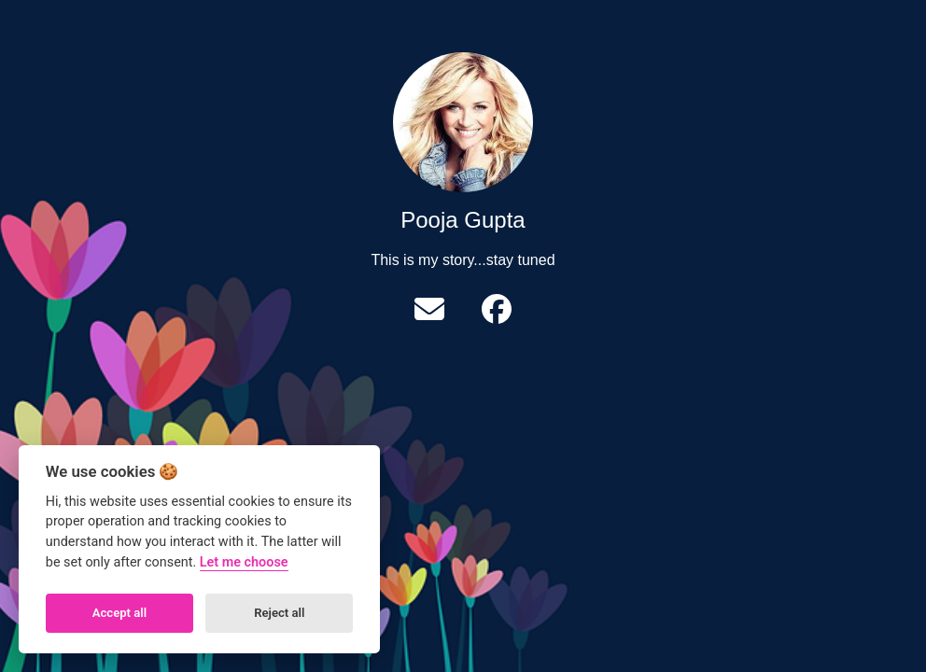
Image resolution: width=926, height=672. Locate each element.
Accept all (119, 613)
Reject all (279, 613)
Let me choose (244, 562)
